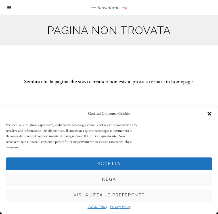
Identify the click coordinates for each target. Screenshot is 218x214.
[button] (209, 114)
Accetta (109, 163)
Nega (109, 179)
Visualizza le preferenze (109, 195)
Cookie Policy (97, 207)
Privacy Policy (120, 207)
